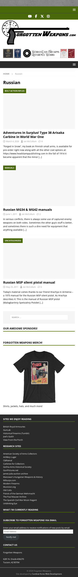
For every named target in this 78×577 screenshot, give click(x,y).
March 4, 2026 (12, 141)
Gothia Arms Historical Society (17, 466)
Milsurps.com (9, 480)
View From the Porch (13, 439)
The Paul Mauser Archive (14, 496)
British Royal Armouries (14, 426)
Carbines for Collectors (13, 463)
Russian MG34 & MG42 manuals (27, 209)
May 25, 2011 (12, 286)
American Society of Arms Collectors (20, 453)
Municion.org (9, 486)
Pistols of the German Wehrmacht (19, 493)
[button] (73, 9)
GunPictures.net (10, 470)
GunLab (7, 430)
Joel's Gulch (8, 436)
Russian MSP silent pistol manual (29, 282)
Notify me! (11, 537)
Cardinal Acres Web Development (47, 574)
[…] (40, 157)
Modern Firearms (11, 483)
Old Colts (7, 490)
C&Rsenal (7, 460)
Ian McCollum (30, 141)
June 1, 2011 (11, 214)
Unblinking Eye (10, 503)
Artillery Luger (9, 457)
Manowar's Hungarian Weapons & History (23, 477)
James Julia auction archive (15, 473)
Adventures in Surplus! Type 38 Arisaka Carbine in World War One (33, 134)
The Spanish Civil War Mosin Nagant (20, 500)
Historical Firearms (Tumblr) (16, 433)
